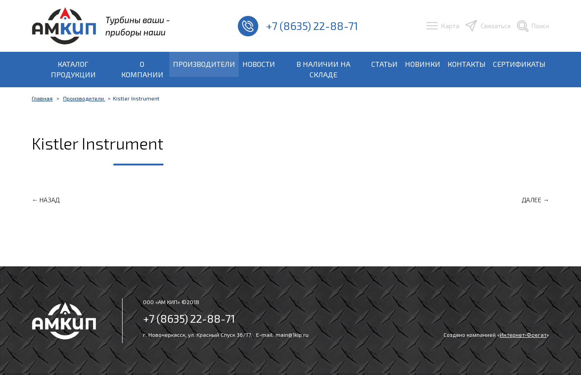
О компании (142, 69)
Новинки (422, 64)
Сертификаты (519, 64)
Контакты (467, 64)
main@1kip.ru (292, 334)
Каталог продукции (73, 69)
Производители (204, 64)
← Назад (45, 200)
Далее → (535, 200)
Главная (42, 98)
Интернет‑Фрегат (523, 334)
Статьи (384, 64)
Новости (258, 64)
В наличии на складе (323, 69)
